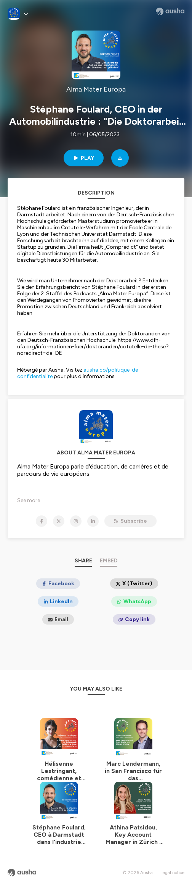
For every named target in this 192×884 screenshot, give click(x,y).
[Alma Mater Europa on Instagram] (76, 521)
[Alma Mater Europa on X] (58, 521)
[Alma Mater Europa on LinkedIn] (93, 521)
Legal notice (172, 872)
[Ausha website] (170, 11)
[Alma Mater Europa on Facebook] (41, 521)
